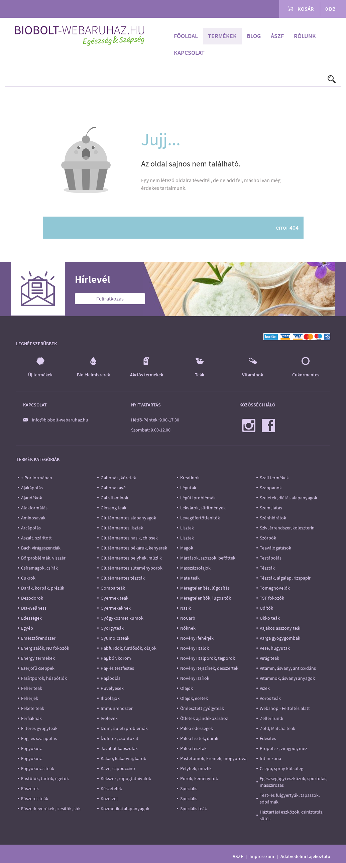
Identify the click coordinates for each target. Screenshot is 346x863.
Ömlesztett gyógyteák (202, 708)
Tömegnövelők (275, 588)
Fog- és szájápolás (39, 738)
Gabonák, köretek (118, 478)
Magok (186, 548)
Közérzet (109, 798)
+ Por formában (36, 478)
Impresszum (261, 856)
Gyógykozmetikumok (122, 618)
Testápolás (270, 558)
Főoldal (186, 36)
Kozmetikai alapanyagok (125, 809)
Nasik (185, 608)
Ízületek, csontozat (119, 738)
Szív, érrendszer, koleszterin (287, 528)
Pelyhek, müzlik (196, 768)
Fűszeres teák (34, 798)
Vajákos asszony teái (280, 628)
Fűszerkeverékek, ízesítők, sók (51, 809)
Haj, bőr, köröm (116, 658)
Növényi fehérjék (197, 638)
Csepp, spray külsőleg (281, 768)
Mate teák (190, 578)
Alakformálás (34, 508)
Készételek (111, 788)
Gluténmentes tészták (123, 578)
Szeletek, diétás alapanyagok (288, 498)
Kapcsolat (189, 52)
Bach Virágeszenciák (41, 548)
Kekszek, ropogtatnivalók (126, 778)
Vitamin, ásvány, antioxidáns (288, 668)
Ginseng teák (113, 508)
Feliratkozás (110, 298)
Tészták (267, 568)
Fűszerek (30, 788)
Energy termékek (38, 658)
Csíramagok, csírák (39, 568)
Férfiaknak (31, 718)
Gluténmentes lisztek (122, 528)
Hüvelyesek (112, 688)
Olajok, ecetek (194, 698)
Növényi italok (194, 648)
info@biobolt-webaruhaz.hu (60, 420)
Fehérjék (29, 698)
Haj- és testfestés (117, 668)
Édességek (31, 618)
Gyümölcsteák (115, 638)
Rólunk (305, 36)
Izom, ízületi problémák (124, 728)
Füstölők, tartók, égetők (45, 778)
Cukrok (28, 578)
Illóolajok (110, 698)
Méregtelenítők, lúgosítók (205, 598)
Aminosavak (33, 518)
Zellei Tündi (271, 718)
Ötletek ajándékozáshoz (204, 718)
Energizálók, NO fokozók (45, 648)
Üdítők (266, 608)
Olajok (186, 688)
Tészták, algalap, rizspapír (285, 578)
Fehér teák (31, 688)
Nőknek (188, 628)
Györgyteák (112, 628)
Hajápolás (110, 678)
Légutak (188, 488)
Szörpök (268, 538)
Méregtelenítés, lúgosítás (205, 588)
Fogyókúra (31, 748)
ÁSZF (277, 36)
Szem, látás (271, 508)
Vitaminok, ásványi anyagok (287, 678)
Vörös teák (270, 698)
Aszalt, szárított (36, 538)
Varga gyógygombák (280, 638)
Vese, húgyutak (275, 648)
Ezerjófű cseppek (37, 668)
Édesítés (268, 738)
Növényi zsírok (194, 678)
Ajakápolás (32, 488)
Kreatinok (190, 478)
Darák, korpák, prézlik (42, 588)
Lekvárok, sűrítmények (203, 508)
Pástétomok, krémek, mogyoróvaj (213, 758)
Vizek (265, 688)
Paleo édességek (196, 728)
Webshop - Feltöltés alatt (285, 708)
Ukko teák (270, 618)
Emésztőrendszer (38, 638)
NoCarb (187, 618)
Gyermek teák (114, 598)
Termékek (222, 36)
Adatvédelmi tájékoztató (305, 856)
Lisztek (187, 528)
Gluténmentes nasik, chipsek (129, 538)
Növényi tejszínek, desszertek (209, 668)
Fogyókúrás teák (37, 768)
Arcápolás (31, 528)
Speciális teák (193, 809)
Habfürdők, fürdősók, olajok (128, 648)
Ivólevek (109, 718)
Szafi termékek (274, 478)
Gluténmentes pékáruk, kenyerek (134, 548)
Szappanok (271, 488)
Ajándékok (31, 498)
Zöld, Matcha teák (277, 728)
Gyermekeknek (116, 608)
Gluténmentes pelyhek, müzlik (131, 558)
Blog (254, 36)
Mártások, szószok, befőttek (207, 558)
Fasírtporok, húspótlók (44, 678)
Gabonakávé (113, 488)
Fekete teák (32, 708)
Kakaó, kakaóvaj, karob (123, 758)
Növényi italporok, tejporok (207, 658)
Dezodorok (32, 598)
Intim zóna (270, 758)
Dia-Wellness (33, 608)
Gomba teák (113, 588)
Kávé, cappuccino (118, 768)
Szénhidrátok (273, 518)
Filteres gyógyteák (39, 728)
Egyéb (27, 628)
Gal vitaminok (114, 498)
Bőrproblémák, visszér (43, 558)
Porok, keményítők (199, 778)
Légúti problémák (198, 498)
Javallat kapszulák (119, 748)
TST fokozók (272, 598)
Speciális (188, 788)
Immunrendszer (117, 708)
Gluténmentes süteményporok (131, 568)
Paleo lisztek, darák (199, 738)
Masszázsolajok (195, 568)
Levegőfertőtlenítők (200, 518)
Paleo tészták (193, 748)
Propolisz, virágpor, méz (283, 748)
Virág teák (269, 658)
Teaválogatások (275, 548)
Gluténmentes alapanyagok (128, 518)
